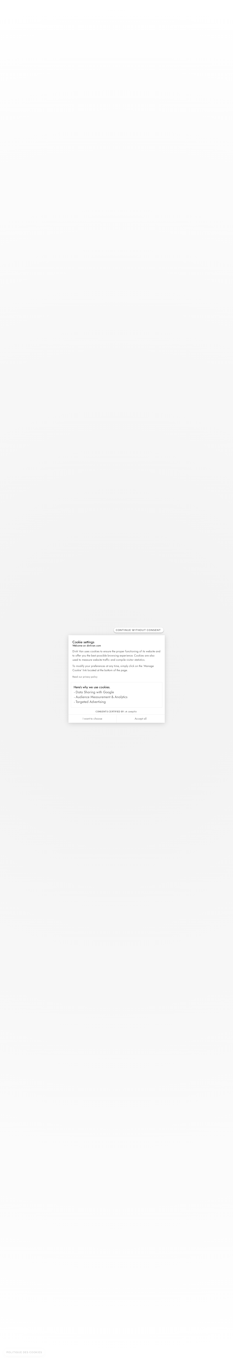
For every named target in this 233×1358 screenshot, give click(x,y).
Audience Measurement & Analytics (101, 696)
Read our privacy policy (84, 677)
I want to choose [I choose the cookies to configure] (92, 719)
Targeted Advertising (91, 701)
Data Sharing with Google (95, 692)
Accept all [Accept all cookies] (141, 719)
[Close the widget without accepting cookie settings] (139, 630)
